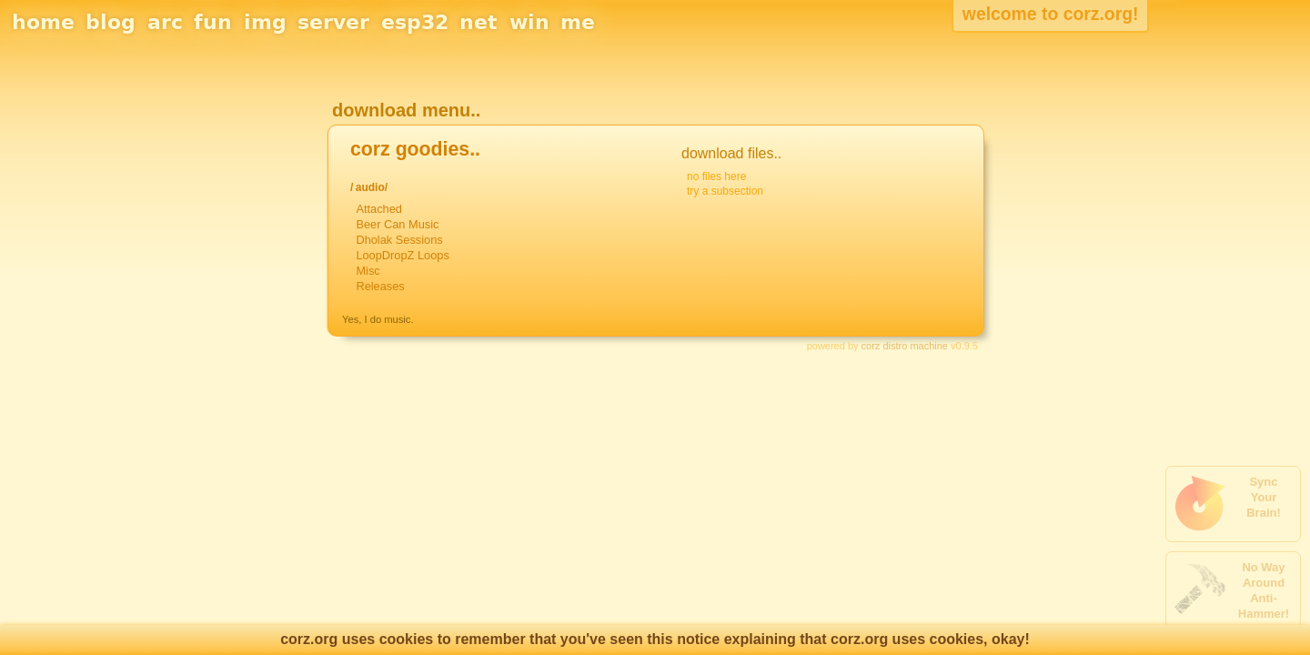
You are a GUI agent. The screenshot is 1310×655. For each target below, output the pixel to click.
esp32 (414, 22)
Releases (380, 286)
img (265, 22)
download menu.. (406, 110)
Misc (367, 270)
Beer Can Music (397, 224)
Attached (379, 209)
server (333, 22)
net (478, 22)
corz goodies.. (415, 149)
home (43, 22)
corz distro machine (905, 345)
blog (111, 22)
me (577, 22)
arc (165, 22)
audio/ (372, 187)
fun (213, 22)
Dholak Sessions (399, 240)
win (529, 22)
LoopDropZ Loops (402, 255)
